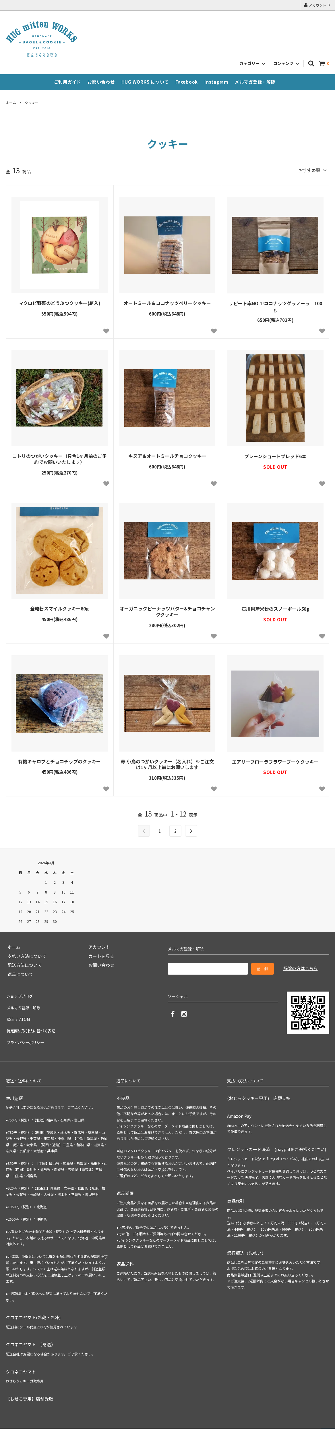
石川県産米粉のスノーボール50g (275, 608)
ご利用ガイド (67, 82)
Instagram (216, 82)
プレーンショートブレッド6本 (275, 455)
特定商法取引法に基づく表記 (34, 1020)
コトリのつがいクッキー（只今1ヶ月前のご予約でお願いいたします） (59, 458)
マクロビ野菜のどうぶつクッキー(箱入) (59, 302)
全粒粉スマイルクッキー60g (59, 607)
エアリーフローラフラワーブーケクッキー (275, 760)
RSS (10, 1012)
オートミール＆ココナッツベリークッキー (167, 302)
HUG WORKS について (145, 82)
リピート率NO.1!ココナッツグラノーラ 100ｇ (275, 305)
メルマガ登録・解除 (255, 82)
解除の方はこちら (300, 967)
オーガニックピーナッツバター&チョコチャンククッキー (167, 610)
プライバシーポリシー (27, 1030)
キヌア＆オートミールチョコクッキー (167, 455)
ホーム (11, 102)
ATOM (24, 1012)
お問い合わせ (101, 82)
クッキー (31, 102)
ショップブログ (21, 993)
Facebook (186, 82)
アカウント (317, 5)
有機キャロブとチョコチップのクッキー (59, 760)
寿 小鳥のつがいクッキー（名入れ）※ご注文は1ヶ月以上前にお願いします (167, 763)
